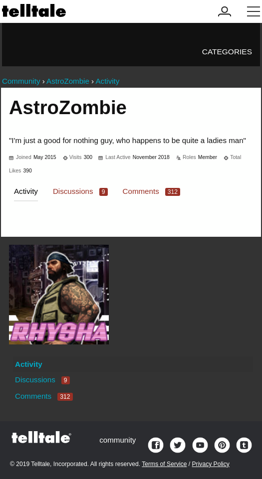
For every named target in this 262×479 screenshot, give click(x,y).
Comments (152, 191)
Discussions (80, 191)
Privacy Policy (211, 464)
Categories (227, 51)
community (117, 440)
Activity (26, 191)
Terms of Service (164, 464)
